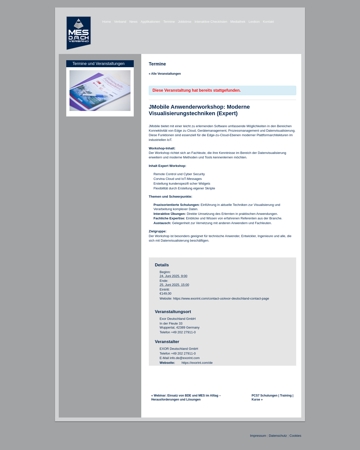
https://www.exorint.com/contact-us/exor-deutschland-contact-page (221, 298)
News (133, 21)
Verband (120, 21)
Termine (169, 21)
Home (106, 21)
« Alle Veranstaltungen (165, 73)
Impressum (258, 436)
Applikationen (150, 21)
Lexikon (254, 21)
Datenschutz (278, 436)
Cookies (295, 436)
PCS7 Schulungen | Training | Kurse (273, 397)
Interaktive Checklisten (210, 21)
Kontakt (268, 21)
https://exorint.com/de (197, 363)
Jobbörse (184, 21)
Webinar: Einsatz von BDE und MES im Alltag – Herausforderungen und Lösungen (186, 397)
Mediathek (238, 21)
